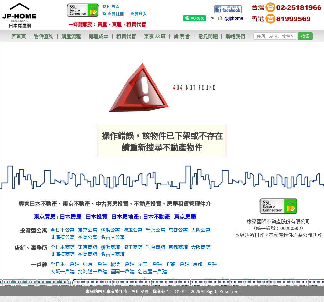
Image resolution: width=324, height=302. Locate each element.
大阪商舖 (201, 246)
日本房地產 (125, 216)
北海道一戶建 (92, 271)
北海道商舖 (62, 254)
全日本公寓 (62, 229)
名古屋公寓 (113, 236)
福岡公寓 (87, 236)
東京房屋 (185, 216)
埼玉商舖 (133, 246)
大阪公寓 (201, 229)
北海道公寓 (62, 236)
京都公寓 (178, 229)
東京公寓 (87, 229)
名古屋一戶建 (152, 271)
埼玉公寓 (133, 229)
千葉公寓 (155, 229)
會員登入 (138, 14)
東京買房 (45, 216)
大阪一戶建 (62, 271)
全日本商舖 (62, 246)
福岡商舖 (87, 254)
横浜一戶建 (122, 264)
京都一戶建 (205, 264)
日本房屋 (70, 216)
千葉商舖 (155, 246)
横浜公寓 (110, 229)
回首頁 (113, 6)
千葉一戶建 (177, 264)
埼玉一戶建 (150, 264)
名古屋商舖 (113, 254)
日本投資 (96, 216)
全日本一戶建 (65, 264)
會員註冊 (115, 14)
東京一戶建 (95, 264)
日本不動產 (156, 216)
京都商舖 (178, 246)
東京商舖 (87, 246)
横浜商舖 (110, 246)
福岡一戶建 (122, 271)
